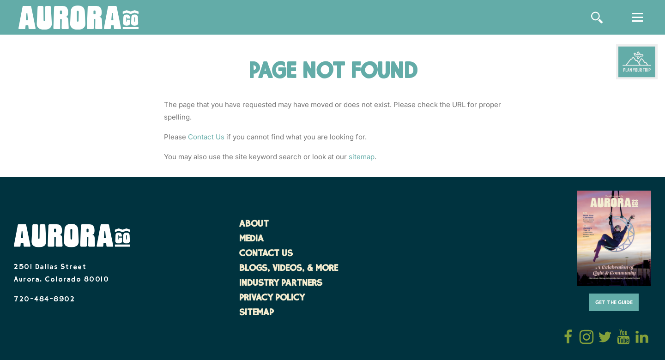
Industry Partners (280, 284)
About (254, 225)
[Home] (78, 18)
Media (251, 239)
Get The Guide (614, 303)
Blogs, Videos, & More (288, 269)
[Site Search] (597, 17)
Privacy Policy (272, 299)
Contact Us (206, 136)
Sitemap (256, 313)
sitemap (362, 156)
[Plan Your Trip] (637, 61)
